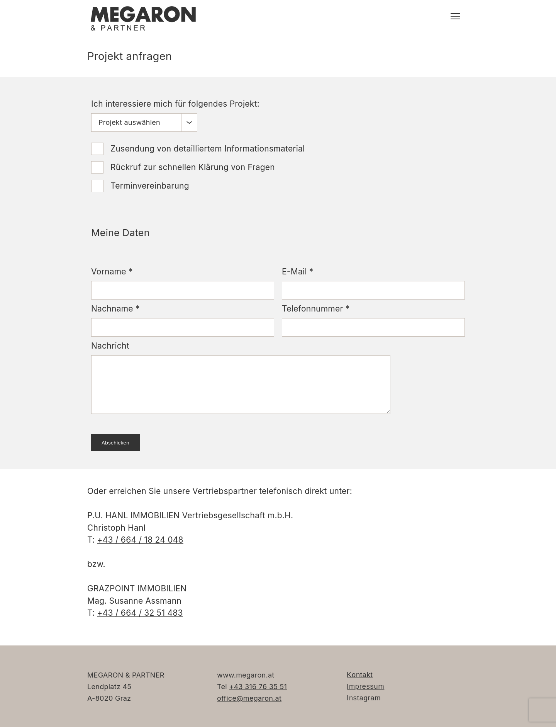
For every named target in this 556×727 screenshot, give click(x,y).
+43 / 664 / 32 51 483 (140, 613)
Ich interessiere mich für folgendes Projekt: (175, 104)
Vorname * (112, 271)
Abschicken (115, 442)
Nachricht (110, 346)
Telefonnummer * (316, 308)
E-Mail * (298, 271)
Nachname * (115, 308)
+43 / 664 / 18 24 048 (140, 540)
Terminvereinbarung (149, 186)
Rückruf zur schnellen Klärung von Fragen (192, 167)
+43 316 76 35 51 (258, 687)
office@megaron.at (249, 698)
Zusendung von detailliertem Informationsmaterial (207, 148)
